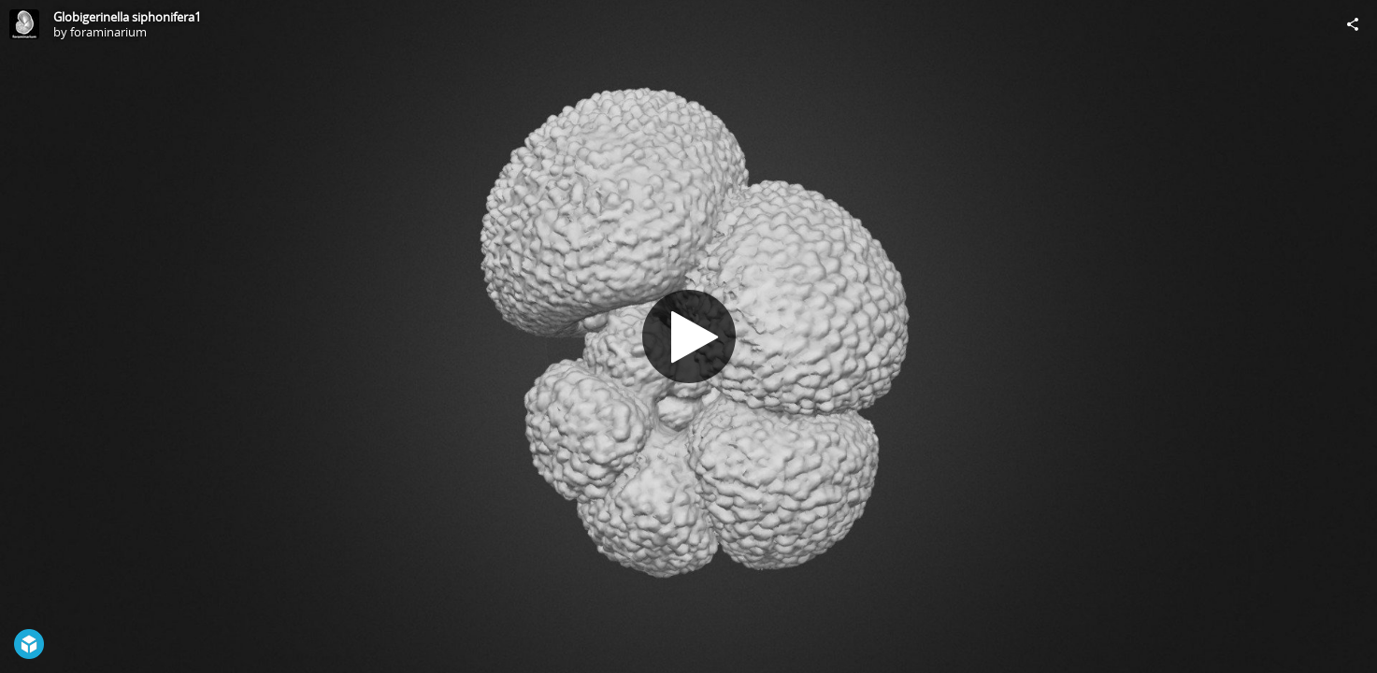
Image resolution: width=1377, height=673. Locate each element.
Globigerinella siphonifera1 (127, 16)
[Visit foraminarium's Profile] (24, 24)
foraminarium (108, 31)
